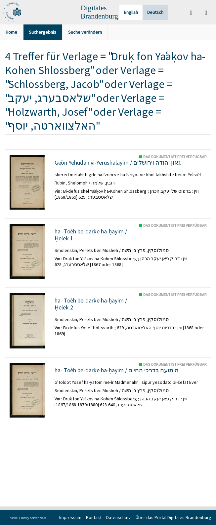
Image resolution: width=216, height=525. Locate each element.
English (131, 12)
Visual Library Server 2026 (28, 518)
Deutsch (155, 12)
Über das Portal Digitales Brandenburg (173, 517)
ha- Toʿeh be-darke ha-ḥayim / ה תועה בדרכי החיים (117, 370)
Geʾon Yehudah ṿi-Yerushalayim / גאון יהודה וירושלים (118, 162)
